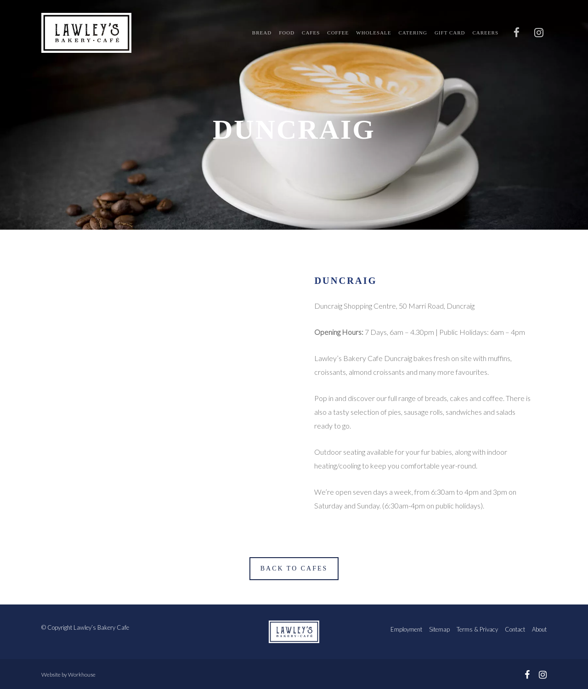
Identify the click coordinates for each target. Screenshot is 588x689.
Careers (485, 32)
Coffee (338, 32)
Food (286, 32)
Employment (406, 629)
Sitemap (439, 629)
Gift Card (450, 32)
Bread (261, 32)
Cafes (311, 32)
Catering (413, 32)
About (539, 629)
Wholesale (373, 32)
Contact (515, 629)
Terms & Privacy (477, 629)
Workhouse (82, 674)
